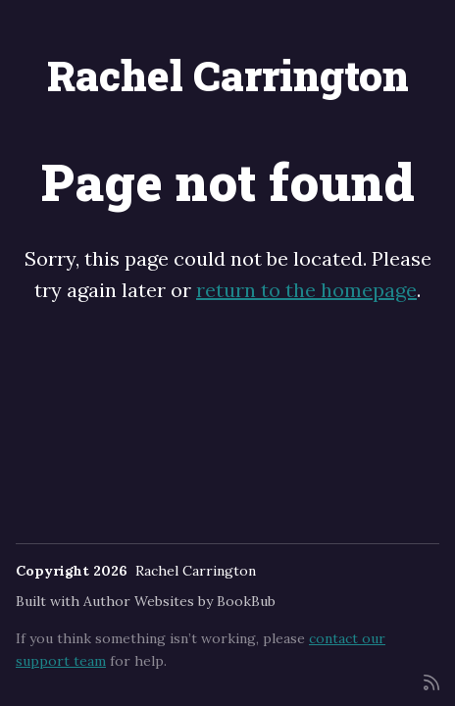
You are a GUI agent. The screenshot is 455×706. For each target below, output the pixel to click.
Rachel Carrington (228, 75)
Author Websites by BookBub (179, 601)
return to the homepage (306, 289)
